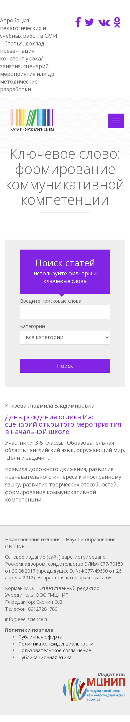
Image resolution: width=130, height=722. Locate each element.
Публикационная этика (45, 657)
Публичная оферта (40, 636)
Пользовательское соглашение (54, 650)
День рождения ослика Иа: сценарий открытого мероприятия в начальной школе (63, 424)
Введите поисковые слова (50, 301)
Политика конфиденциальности (55, 643)
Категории (32, 326)
